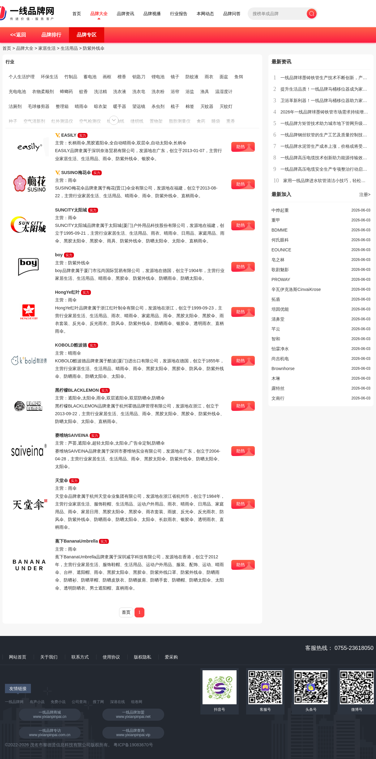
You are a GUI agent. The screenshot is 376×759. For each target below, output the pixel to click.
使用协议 (111, 657)
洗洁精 (100, 91)
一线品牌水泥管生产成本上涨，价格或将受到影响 (328, 146)
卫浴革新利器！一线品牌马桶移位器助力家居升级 (328, 100)
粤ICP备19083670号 (133, 744)
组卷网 (136, 702)
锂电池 (158, 76)
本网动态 (205, 14)
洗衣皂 (138, 91)
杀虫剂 (158, 106)
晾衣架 (100, 106)
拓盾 (275, 299)
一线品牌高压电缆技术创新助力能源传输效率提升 (328, 157)
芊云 (275, 328)
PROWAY (280, 279)
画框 (107, 76)
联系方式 (80, 657)
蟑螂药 (66, 91)
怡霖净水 (280, 348)
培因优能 (280, 309)
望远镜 (138, 106)
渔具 (204, 91)
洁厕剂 (15, 106)
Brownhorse (283, 368)
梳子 (175, 106)
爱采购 (171, 657)
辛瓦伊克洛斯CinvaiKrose (296, 289)
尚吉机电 (280, 358)
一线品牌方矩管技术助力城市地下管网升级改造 (325, 123)
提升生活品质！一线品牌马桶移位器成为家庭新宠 (328, 89)
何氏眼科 (280, 239)
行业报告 (178, 14)
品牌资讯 (125, 14)
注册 (364, 194)
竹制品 (70, 76)
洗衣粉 (158, 91)
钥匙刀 (138, 76)
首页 (76, 14)
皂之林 (277, 259)
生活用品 (69, 48)
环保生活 (49, 76)
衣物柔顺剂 (43, 91)
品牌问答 (232, 14)
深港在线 (117, 702)
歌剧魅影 (280, 269)
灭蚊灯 (226, 106)
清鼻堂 (277, 319)
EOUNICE (281, 249)
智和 (275, 338)
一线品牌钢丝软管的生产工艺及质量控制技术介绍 (328, 134)
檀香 (122, 76)
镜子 (175, 76)
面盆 (224, 76)
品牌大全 (99, 14)
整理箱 (62, 106)
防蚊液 (192, 76)
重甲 (275, 220)
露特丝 (277, 388)
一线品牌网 (14, 702)
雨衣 (209, 76)
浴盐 (190, 91)
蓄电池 (89, 76)
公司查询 (79, 702)
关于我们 (49, 657)
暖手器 (119, 106)
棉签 (190, 106)
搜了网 (98, 702)
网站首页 (17, 657)
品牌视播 (152, 14)
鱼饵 (238, 76)
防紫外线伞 (94, 48)
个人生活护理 (22, 76)
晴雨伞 (81, 106)
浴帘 (175, 91)
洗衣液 (119, 91)
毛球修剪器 (38, 106)
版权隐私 (142, 657)
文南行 (277, 398)
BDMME (279, 230)
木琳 (275, 378)
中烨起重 (280, 210)
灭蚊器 (206, 106)
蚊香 (83, 91)
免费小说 (58, 702)
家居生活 (47, 48)
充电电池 (17, 91)
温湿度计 (224, 91)
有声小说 (37, 702)
